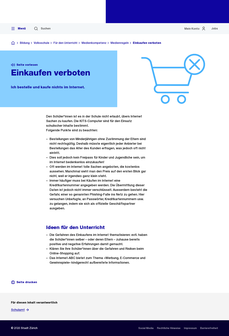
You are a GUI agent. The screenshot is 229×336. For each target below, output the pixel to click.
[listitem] (146, 328)
